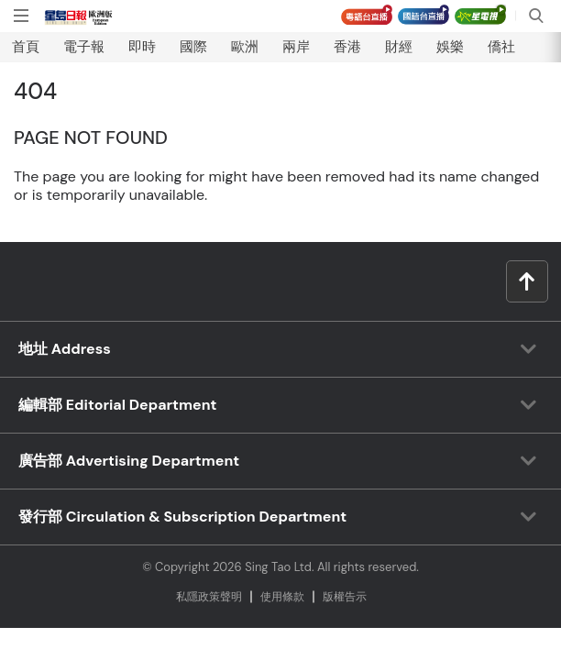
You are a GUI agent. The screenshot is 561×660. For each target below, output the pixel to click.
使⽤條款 (282, 596)
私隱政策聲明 (209, 596)
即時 (142, 47)
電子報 (83, 47)
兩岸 (296, 47)
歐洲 (244, 47)
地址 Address (64, 348)
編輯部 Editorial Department (117, 404)
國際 (193, 47)
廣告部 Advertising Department (128, 460)
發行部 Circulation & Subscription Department (182, 516)
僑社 (501, 47)
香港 (347, 47)
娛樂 (450, 47)
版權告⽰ (345, 596)
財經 (398, 47)
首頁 (25, 47)
